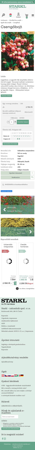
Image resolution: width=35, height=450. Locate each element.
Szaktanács (16, 177)
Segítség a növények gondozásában (13, 344)
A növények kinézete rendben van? (13, 395)
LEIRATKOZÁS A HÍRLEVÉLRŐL (11, 406)
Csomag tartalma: (13, 276)
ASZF (3, 323)
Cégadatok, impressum (9, 318)
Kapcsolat (4, 316)
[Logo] (17, 7)
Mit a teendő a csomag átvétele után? (13, 388)
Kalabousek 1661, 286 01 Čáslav (11, 311)
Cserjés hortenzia (24, 246)
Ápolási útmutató (15, 173)
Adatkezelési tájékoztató (9, 321)
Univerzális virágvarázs (8, 246)
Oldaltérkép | (7, 444)
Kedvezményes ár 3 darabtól (24, 276)
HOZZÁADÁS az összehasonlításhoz (16, 184)
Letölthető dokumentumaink (11, 328)
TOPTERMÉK (5, 251)
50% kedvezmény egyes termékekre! (18, 2)
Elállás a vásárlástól (8, 326)
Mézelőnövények (31, 33)
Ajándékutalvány (7, 362)
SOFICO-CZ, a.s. (17, 447)
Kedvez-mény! (22, 251)
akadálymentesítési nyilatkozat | (21, 444)
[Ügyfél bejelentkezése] (18, 15)
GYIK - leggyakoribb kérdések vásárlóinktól (16, 385)
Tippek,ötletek (6, 347)
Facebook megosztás (6, 191)
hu (10, 15)
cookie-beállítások (17, 446)
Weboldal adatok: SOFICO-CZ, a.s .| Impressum (17, 331)
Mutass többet (6, 95)
